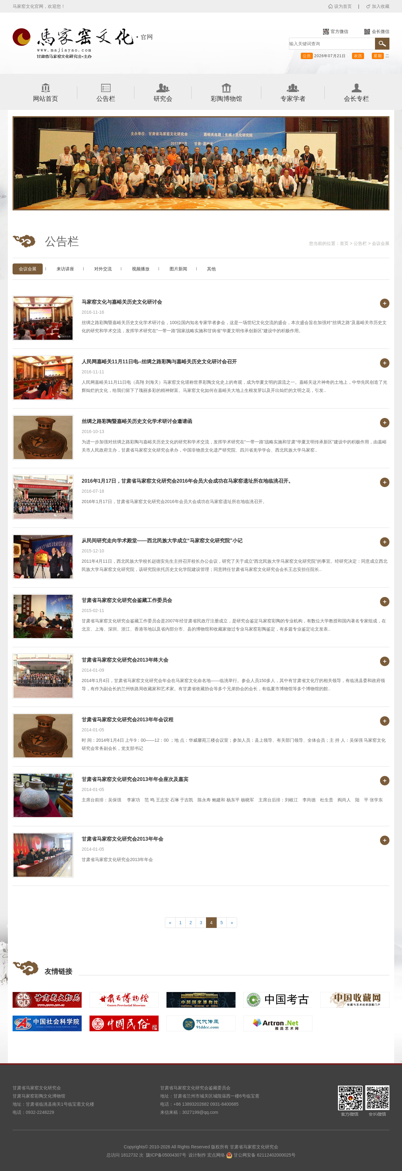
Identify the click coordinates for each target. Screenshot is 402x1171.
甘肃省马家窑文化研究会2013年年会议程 (127, 719)
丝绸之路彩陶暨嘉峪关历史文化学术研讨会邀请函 (137, 421)
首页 (344, 243)
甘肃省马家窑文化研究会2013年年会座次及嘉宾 (135, 779)
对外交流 (103, 268)
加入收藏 (380, 6)
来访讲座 (65, 268)
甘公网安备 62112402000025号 (261, 1154)
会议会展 (380, 243)
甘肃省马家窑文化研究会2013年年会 (122, 839)
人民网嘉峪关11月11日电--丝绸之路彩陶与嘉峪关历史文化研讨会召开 (159, 361)
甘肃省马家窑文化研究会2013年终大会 (125, 660)
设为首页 (343, 6)
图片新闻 (178, 268)
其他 (211, 268)
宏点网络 (216, 1154)
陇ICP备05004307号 (166, 1154)
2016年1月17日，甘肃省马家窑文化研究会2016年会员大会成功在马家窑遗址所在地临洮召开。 (187, 481)
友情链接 (58, 971)
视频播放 (140, 268)
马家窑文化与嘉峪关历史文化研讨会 (122, 302)
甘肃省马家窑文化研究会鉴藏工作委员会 (127, 600)
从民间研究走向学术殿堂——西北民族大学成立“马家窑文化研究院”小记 (162, 540)
